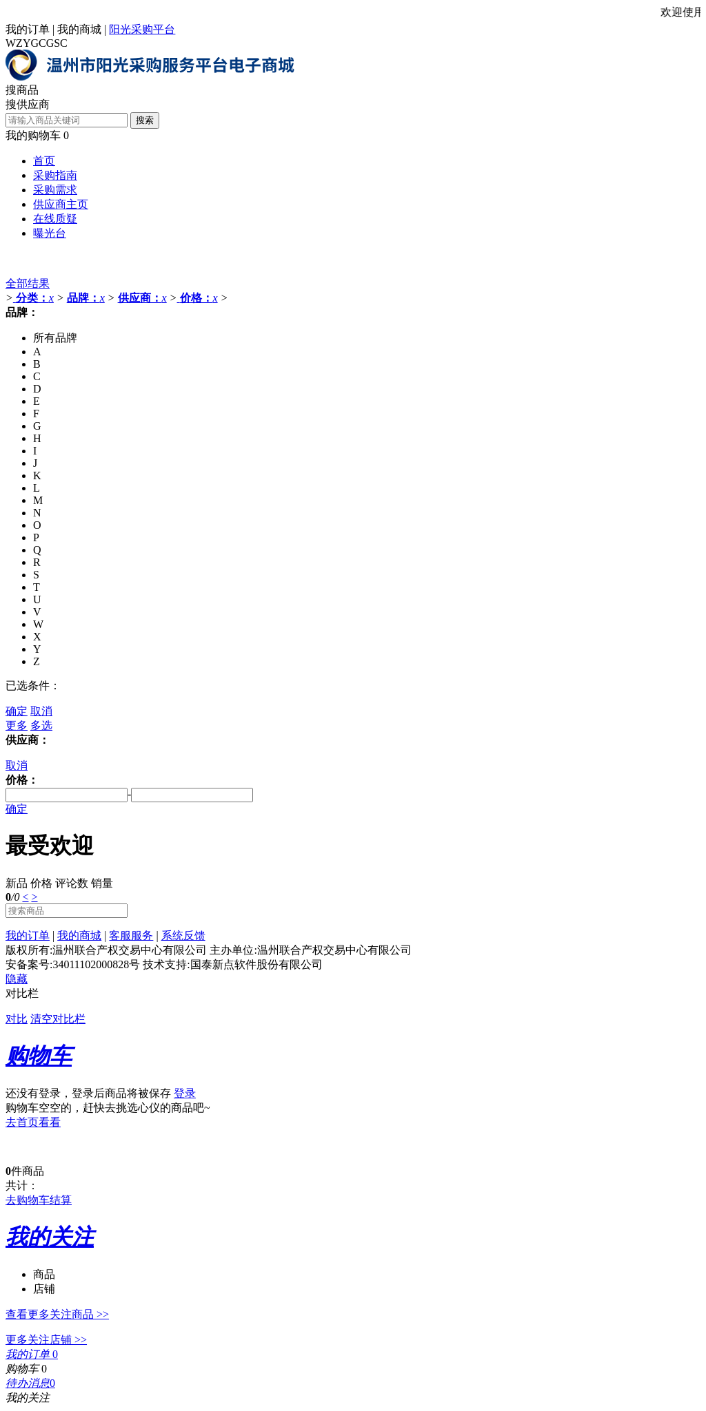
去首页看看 (33, 1122)
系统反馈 (183, 935)
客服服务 (131, 935)
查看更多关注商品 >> (57, 1314)
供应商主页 (60, 204)
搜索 (145, 120)
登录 (185, 1093)
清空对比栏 (57, 1019)
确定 (17, 711)
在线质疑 (55, 218)
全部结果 (28, 283)
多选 (41, 725)
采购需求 (55, 190)
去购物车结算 (39, 1200)
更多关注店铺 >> (46, 1340)
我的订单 (28, 29)
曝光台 (49, 233)
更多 (17, 725)
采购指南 (55, 175)
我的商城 (79, 29)
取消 (41, 711)
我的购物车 (33, 135)
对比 (17, 1019)
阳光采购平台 (142, 29)
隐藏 (17, 979)
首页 (44, 161)
